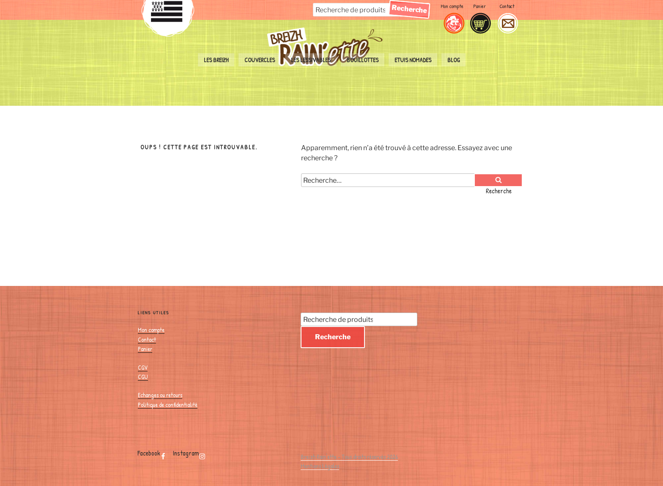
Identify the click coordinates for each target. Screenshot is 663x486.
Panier (479, 6)
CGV (143, 367)
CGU (143, 377)
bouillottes (362, 60)
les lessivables (311, 60)
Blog (453, 60)
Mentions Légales (320, 466)
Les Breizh (216, 60)
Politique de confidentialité (167, 405)
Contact (507, 6)
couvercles (259, 60)
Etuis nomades (413, 60)
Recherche (333, 337)
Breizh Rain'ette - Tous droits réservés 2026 (349, 457)
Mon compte (452, 6)
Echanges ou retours (160, 395)
